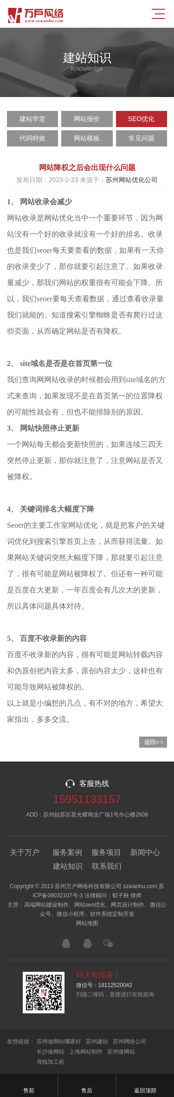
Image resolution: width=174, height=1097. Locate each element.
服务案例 (67, 852)
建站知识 (68, 866)
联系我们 (107, 866)
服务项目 (106, 852)
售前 (29, 1085)
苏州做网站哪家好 (59, 1041)
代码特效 (32, 138)
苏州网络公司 (129, 1041)
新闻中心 (145, 852)
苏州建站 (97, 1041)
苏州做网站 (121, 1051)
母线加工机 (50, 1062)
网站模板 (87, 138)
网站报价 (87, 118)
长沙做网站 (50, 1051)
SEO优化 (141, 118)
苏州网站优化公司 (132, 179)
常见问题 (142, 138)
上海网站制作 (86, 1051)
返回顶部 (145, 1085)
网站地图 (87, 923)
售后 (87, 1085)
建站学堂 (32, 118)
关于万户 (24, 852)
